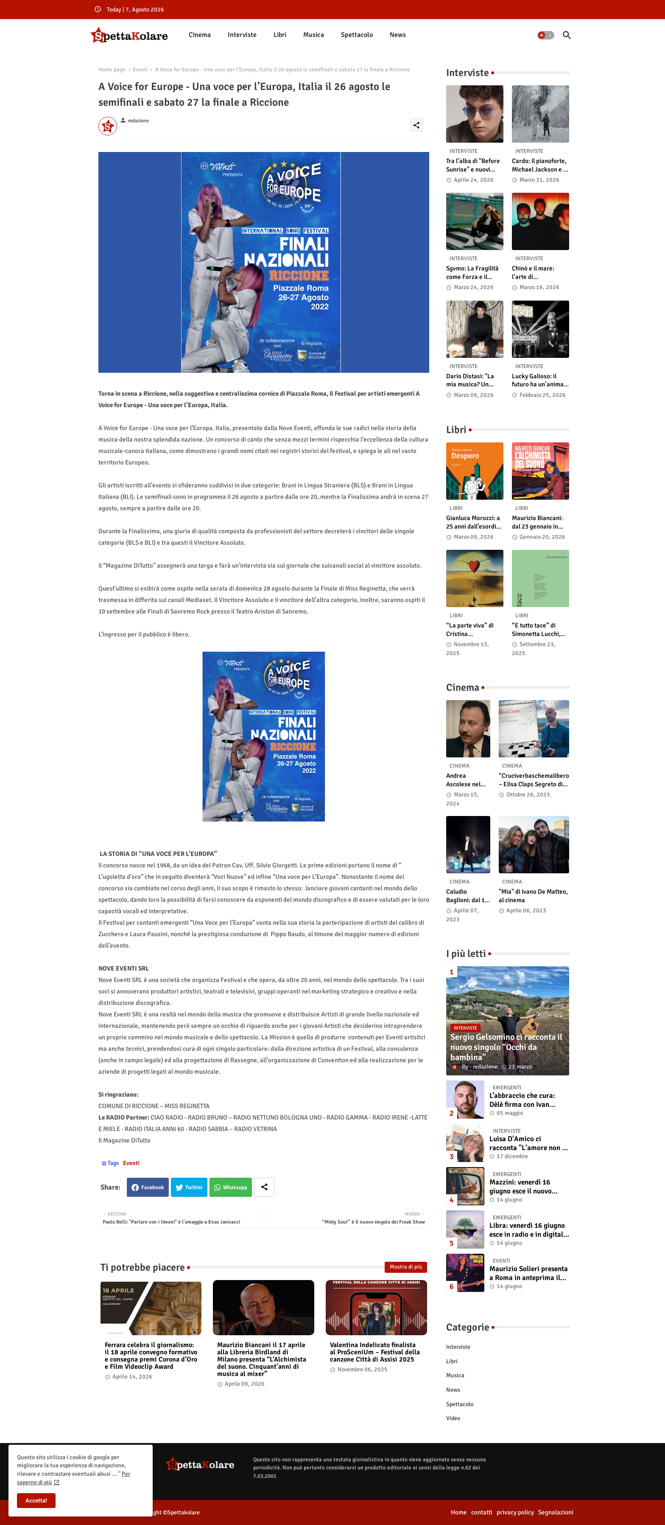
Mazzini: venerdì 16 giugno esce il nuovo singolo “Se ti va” (520, 1187)
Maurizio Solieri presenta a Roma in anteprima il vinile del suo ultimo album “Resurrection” (528, 1273)
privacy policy (515, 1512)
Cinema (200, 35)
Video (453, 1418)
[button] (545, 35)
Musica (313, 35)
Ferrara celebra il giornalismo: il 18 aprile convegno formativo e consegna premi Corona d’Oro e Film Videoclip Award (151, 1356)
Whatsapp (235, 1187)
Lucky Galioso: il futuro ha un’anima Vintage (538, 380)
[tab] (199, 35)
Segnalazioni (555, 1512)
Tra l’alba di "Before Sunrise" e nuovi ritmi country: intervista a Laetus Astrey (473, 165)
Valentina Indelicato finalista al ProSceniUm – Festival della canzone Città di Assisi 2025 (375, 1352)
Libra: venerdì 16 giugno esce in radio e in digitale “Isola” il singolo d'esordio (528, 1230)
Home (459, 1512)
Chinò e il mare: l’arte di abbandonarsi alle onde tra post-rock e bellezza (539, 272)
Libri (280, 35)
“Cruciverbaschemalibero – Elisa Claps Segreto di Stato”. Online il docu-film (534, 780)
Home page (112, 69)
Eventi (140, 69)
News (398, 35)
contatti (481, 1512)
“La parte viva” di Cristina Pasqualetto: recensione (470, 630)
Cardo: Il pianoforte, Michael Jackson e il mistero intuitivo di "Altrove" (539, 165)
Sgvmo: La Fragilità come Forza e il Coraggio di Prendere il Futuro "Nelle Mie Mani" (472, 272)
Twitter (194, 1187)
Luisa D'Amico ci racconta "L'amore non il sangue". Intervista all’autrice (527, 1143)
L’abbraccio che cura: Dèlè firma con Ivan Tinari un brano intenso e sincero (528, 1100)
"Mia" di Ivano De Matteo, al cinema (533, 896)
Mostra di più (406, 1266)
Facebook (152, 1187)
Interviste (242, 35)
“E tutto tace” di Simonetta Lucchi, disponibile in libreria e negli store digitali (539, 630)
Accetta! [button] (36, 1500)
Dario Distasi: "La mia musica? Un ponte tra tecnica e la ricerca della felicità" (474, 380)
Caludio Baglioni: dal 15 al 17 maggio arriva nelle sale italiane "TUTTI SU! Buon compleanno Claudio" (468, 896)
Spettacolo (357, 35)
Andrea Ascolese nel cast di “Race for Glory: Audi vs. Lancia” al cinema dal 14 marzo (466, 780)
